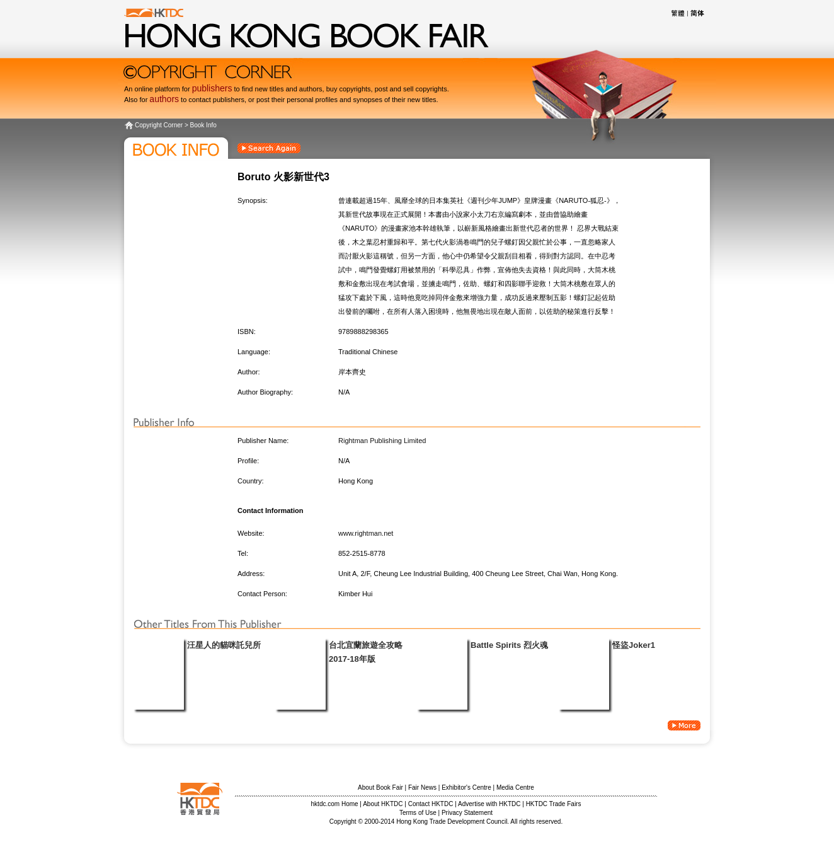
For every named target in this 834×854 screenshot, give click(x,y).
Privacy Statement (467, 812)
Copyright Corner (159, 125)
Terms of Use (418, 812)
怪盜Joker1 (633, 645)
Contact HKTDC (431, 803)
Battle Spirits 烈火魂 (509, 645)
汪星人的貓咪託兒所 (224, 645)
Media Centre (515, 787)
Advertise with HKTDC (489, 803)
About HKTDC (383, 803)
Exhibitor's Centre (466, 787)
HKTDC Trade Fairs (553, 803)
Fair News (422, 787)
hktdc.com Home (334, 803)
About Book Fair (380, 787)
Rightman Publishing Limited (382, 440)
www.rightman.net (365, 533)
